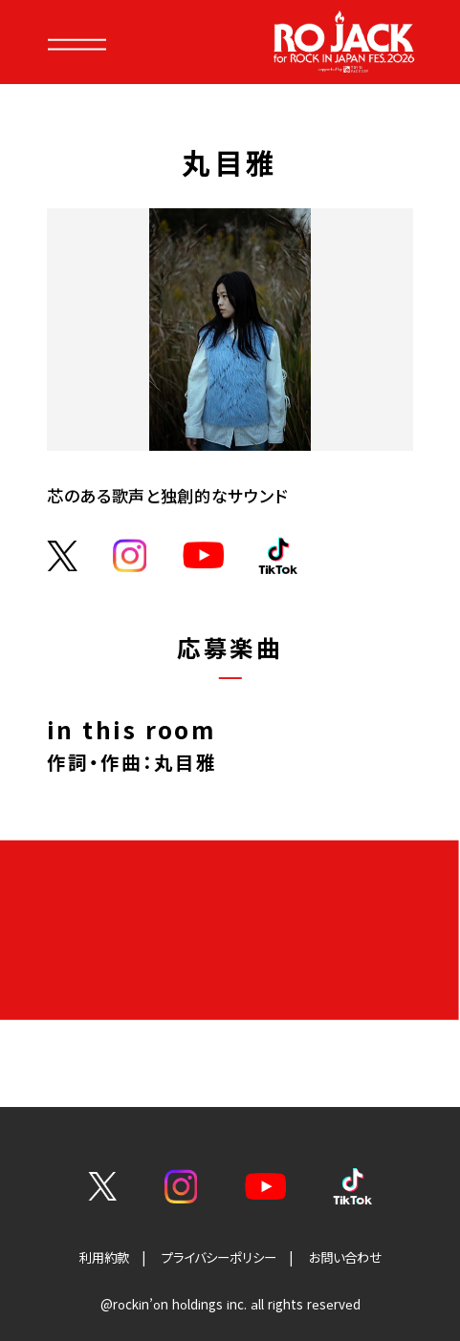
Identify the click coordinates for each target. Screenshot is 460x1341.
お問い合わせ (345, 1257)
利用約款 (104, 1257)
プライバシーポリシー (219, 1257)
